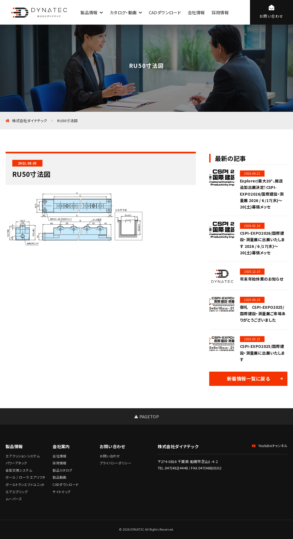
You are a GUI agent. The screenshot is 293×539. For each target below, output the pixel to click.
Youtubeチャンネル (269, 445)
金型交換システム (19, 470)
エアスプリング (17, 491)
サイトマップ (61, 491)
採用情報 (219, 12)
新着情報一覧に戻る (248, 378)
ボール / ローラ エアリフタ (25, 477)
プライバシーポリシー (116, 462)
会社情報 (196, 12)
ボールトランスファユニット (25, 484)
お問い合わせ (110, 455)
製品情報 (88, 12)
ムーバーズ (14, 498)
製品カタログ (62, 470)
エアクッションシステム (23, 455)
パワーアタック (16, 462)
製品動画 (59, 477)
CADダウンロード (165, 12)
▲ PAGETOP (146, 416)
